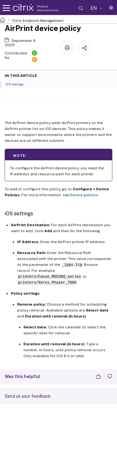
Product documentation (48, 8)
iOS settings (18, 84)
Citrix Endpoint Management (38, 20)
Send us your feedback (28, 396)
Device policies (84, 195)
